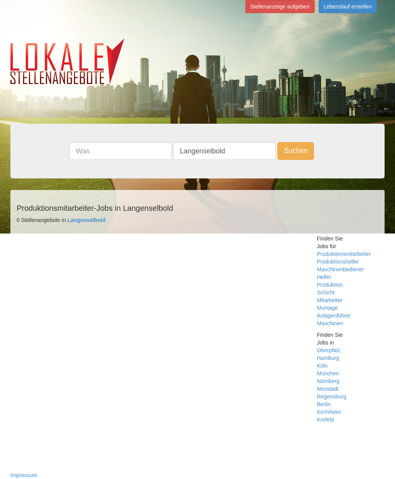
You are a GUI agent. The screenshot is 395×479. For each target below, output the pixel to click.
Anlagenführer (334, 316)
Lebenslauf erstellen (348, 6)
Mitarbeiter (330, 300)
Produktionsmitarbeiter (344, 254)
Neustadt (328, 389)
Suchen (295, 151)
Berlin (324, 404)
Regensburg (331, 396)
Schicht (326, 292)
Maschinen (330, 323)
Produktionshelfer (338, 262)
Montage (327, 308)
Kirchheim (329, 412)
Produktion (330, 285)
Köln (322, 366)
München (328, 373)
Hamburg (328, 358)
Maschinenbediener (340, 269)
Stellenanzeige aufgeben (280, 6)
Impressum (23, 475)
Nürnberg (328, 381)
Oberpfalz (329, 350)
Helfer (324, 277)
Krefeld (325, 420)
